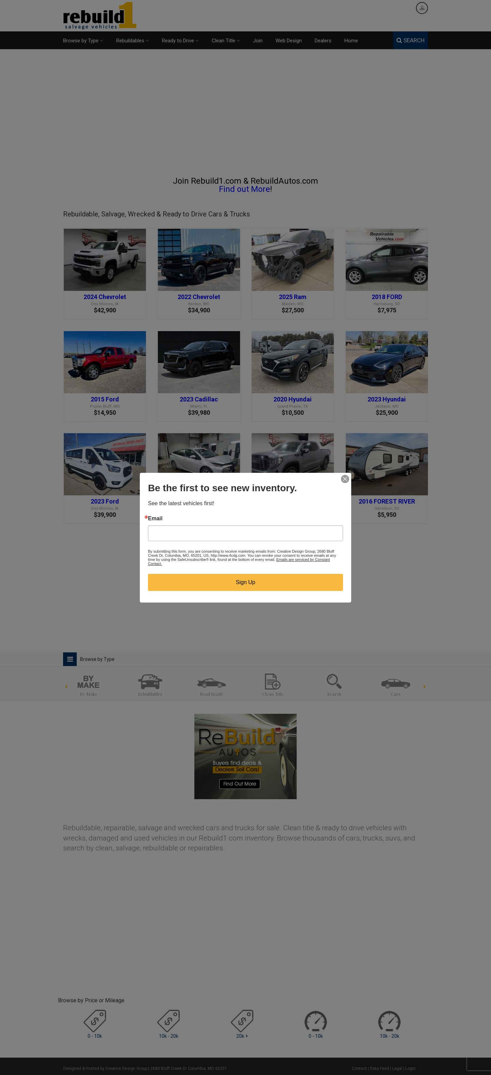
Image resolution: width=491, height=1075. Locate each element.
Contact (359, 1068)
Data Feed (379, 1068)
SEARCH (411, 40)
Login (410, 1068)
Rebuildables (132, 41)
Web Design (289, 41)
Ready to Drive (180, 41)
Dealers (323, 41)
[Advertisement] (245, 116)
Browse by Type (83, 41)
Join (258, 41)
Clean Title (226, 41)
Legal (397, 1068)
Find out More (244, 189)
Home (351, 41)
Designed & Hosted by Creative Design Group (105, 1068)
